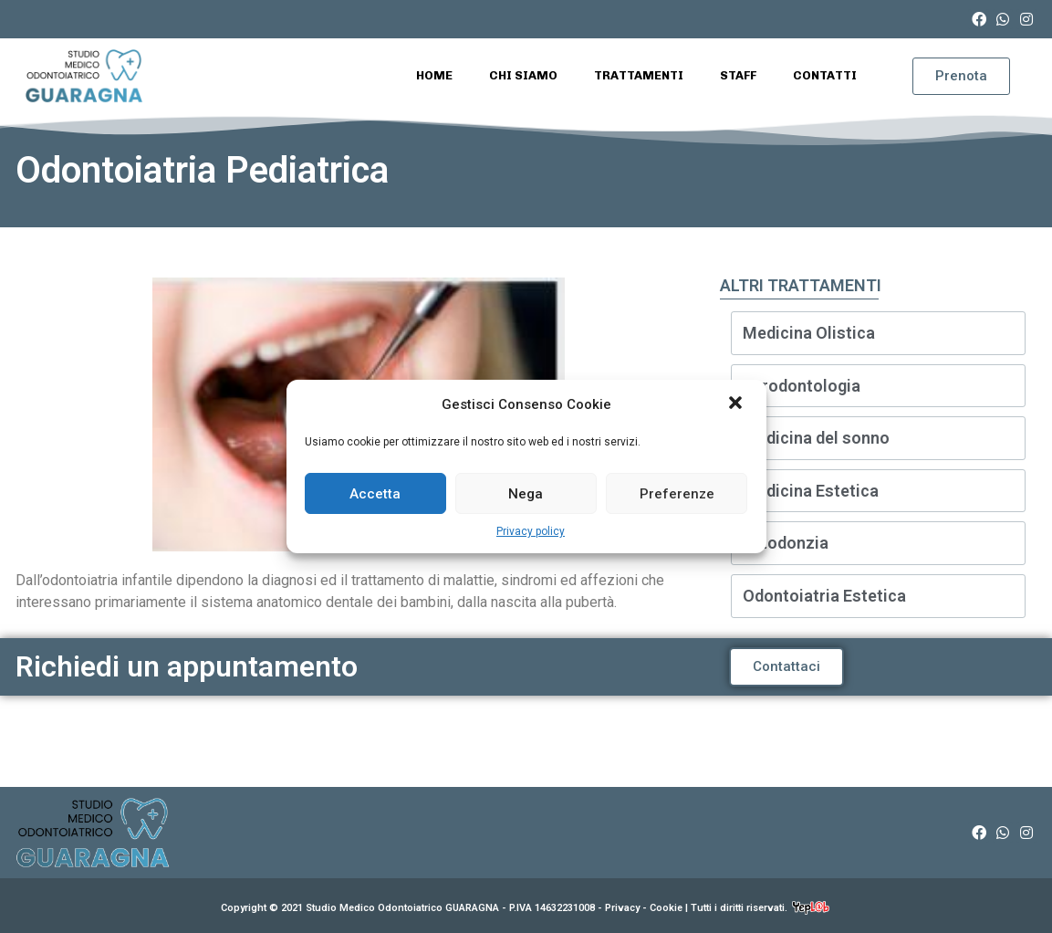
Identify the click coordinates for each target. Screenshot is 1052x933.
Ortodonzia (785, 542)
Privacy (622, 908)
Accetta (375, 494)
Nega (525, 494)
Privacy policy (530, 531)
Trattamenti (638, 75)
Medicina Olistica (809, 332)
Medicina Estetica (811, 490)
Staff (738, 75)
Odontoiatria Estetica (824, 595)
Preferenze (677, 494)
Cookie (666, 908)
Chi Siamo (523, 75)
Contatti (825, 75)
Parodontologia (801, 385)
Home (434, 75)
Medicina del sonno (816, 437)
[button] (737, 404)
